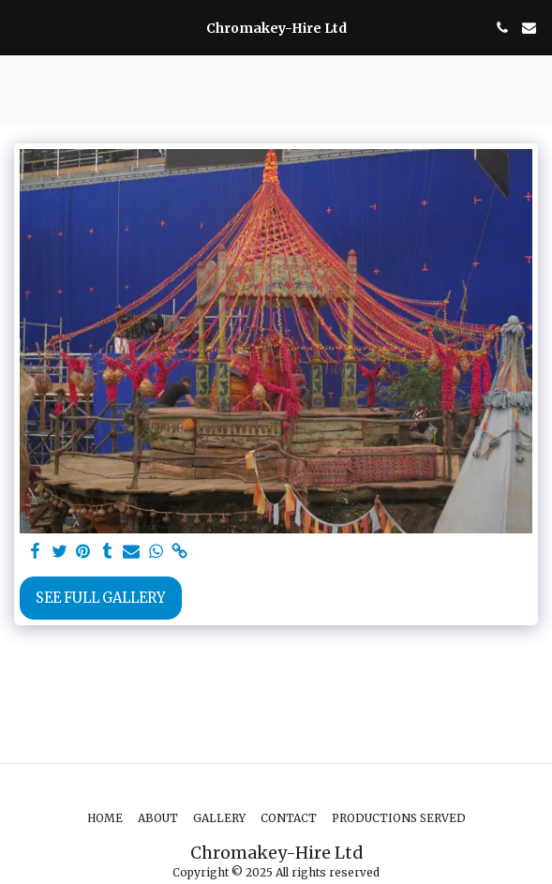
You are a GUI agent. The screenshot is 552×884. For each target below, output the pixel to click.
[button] (21, 26)
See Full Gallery (101, 598)
